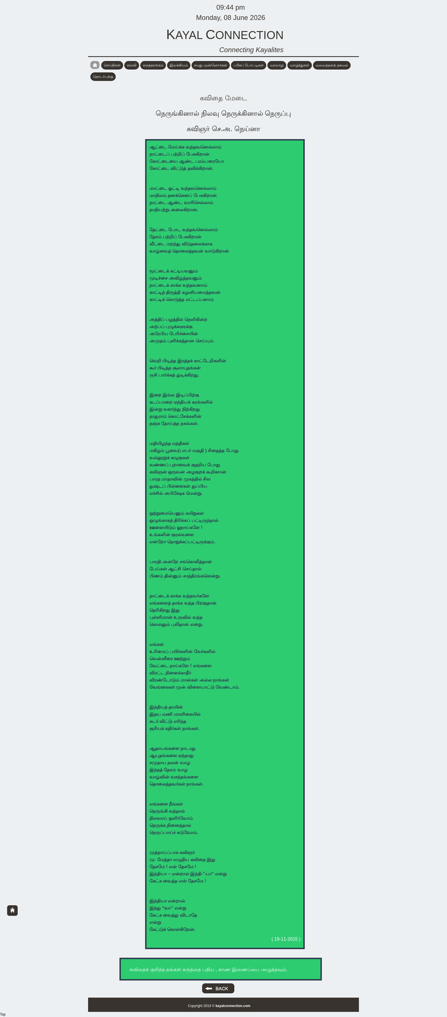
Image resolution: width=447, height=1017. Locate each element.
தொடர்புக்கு (103, 76)
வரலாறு (277, 65)
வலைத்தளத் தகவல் (332, 65)
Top (2, 1014)
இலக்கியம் (179, 65)
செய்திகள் (112, 65)
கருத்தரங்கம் (153, 65)
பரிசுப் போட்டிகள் (248, 65)
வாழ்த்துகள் (299, 65)
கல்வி (132, 65)
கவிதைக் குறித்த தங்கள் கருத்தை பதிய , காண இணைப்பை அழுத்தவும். (208, 969)
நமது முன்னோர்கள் (210, 65)
